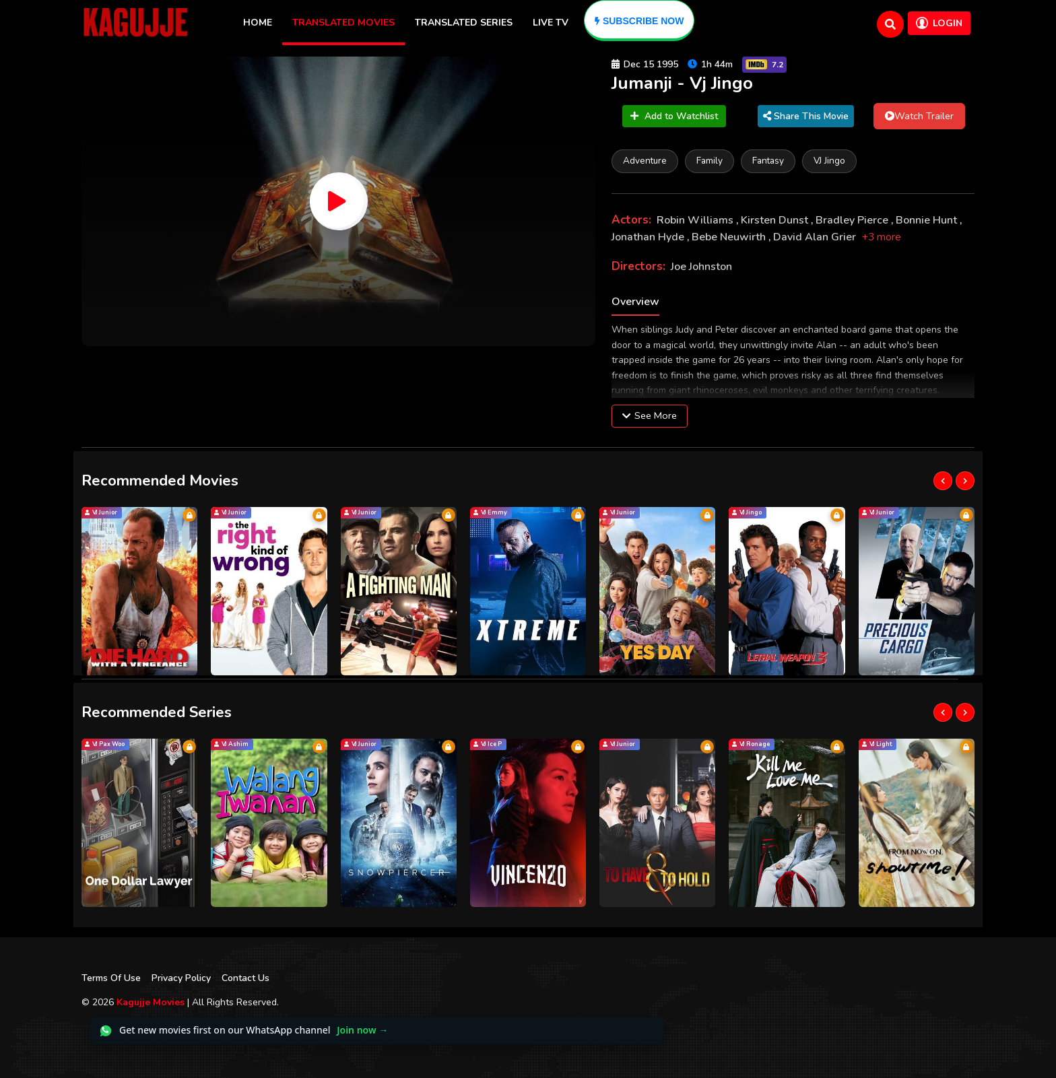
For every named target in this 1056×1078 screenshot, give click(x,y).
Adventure (645, 160)
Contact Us (245, 978)
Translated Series (464, 22)
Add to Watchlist (674, 116)
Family (709, 160)
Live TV (550, 22)
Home (257, 22)
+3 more (881, 237)
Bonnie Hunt (928, 220)
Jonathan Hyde (649, 237)
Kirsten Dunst (776, 220)
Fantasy (768, 160)
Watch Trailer (919, 116)
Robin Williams (696, 220)
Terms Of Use (111, 978)
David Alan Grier (816, 237)
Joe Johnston (701, 266)
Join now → (362, 1029)
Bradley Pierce (853, 220)
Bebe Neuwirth (730, 237)
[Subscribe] (639, 20)
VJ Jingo (829, 160)
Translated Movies (343, 22)
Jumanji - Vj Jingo (682, 83)
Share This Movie (806, 116)
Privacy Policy (181, 978)
